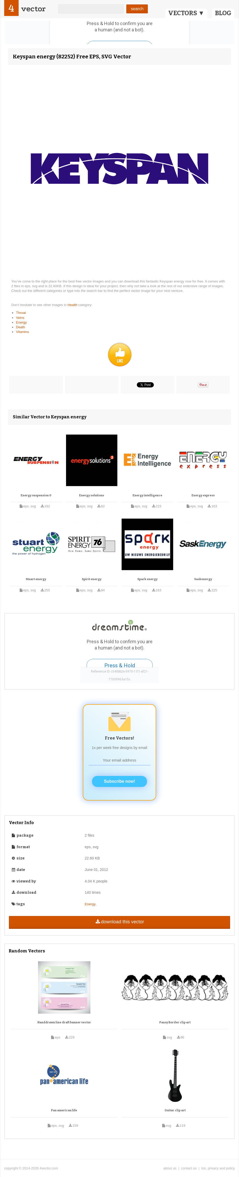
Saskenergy (203, 579)
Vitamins (22, 332)
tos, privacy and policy (218, 1168)
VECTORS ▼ (186, 13)
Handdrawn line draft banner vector (64, 1022)
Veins (20, 318)
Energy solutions (91, 495)
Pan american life (64, 1110)
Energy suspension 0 (36, 495)
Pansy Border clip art (175, 1022)
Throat (21, 313)
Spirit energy (91, 579)
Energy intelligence (147, 495)
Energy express (203, 495)
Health (73, 305)
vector (33, 8)
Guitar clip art (175, 1110)
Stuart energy (36, 579)
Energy (21, 322)
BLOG (223, 13)
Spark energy (147, 579)
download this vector (119, 921)
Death (20, 327)
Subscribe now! (119, 781)
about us (169, 1168)
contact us (189, 1168)
